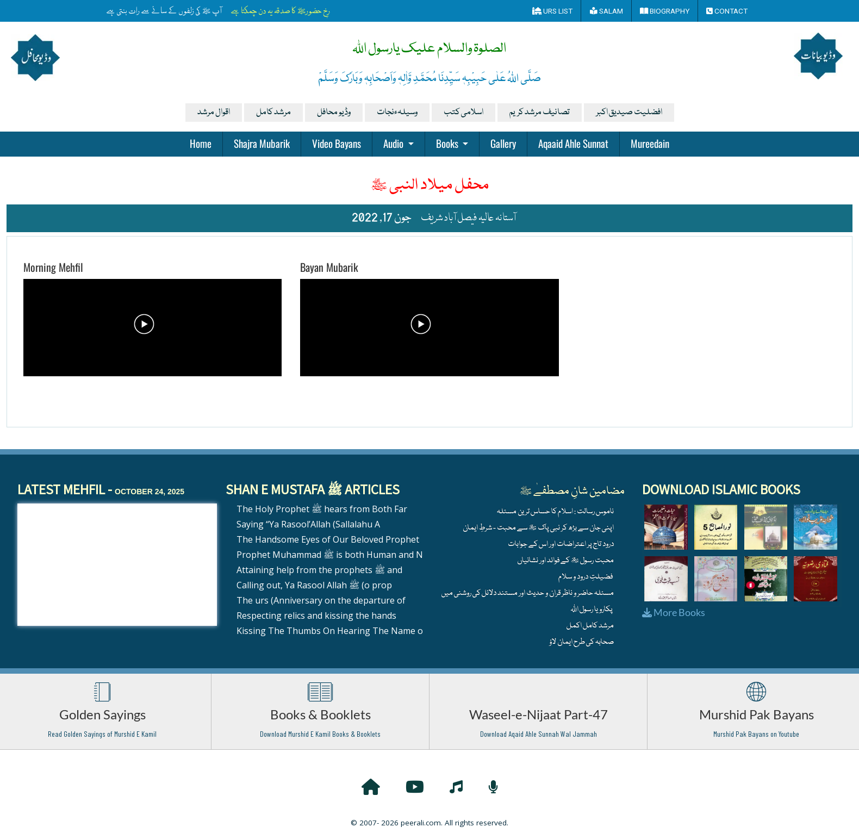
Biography (664, 11)
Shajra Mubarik (262, 143)
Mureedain (650, 143)
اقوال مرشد (213, 112)
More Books (673, 612)
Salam (606, 11)
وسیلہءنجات (397, 112)
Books (448, 143)
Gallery (503, 143)
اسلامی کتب (463, 112)
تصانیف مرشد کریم (539, 112)
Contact (727, 11)
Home (200, 143)
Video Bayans (336, 143)
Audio (394, 143)
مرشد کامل (273, 112)
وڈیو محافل (334, 112)
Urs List (552, 11)
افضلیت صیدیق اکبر (629, 112)
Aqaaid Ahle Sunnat (573, 143)
